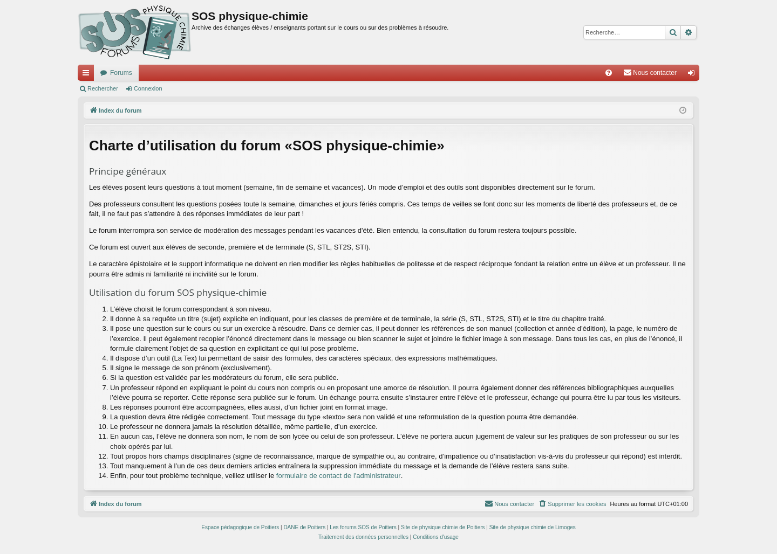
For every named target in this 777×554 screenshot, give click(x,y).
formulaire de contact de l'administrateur (338, 476)
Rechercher (102, 88)
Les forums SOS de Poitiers (363, 527)
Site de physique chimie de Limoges (532, 527)
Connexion (148, 88)
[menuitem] (609, 73)
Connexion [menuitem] (693, 75)
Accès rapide (88, 75)
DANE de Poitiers (304, 527)
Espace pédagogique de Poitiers (240, 527)
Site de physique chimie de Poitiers (443, 527)
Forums (121, 73)
